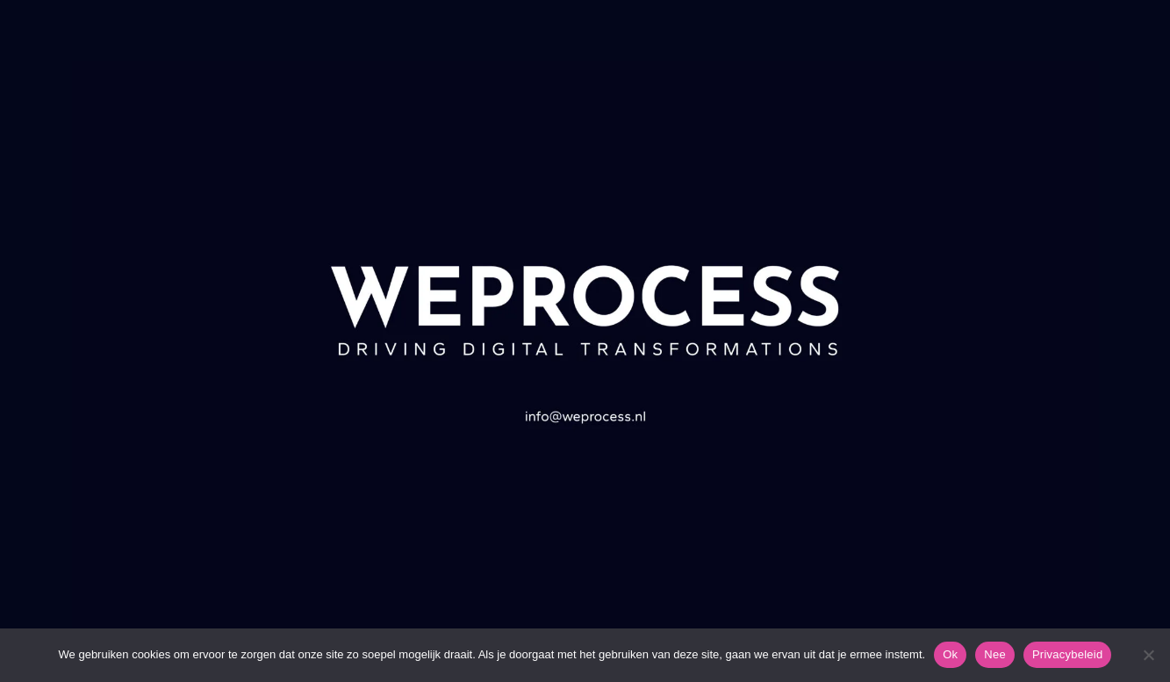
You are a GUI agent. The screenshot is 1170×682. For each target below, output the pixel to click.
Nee (995, 654)
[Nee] (1148, 655)
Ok (950, 654)
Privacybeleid (1067, 654)
